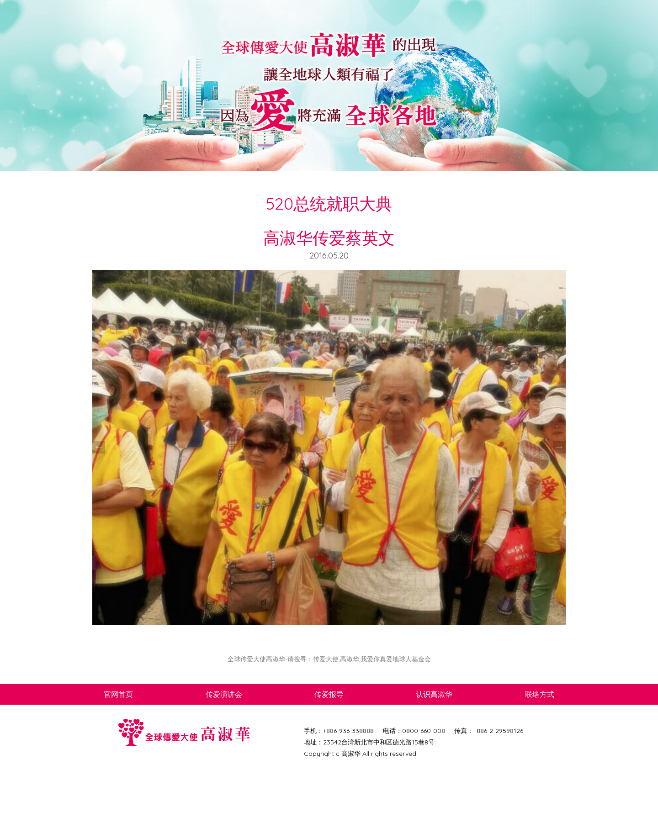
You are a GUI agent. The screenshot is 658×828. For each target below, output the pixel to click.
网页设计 (335, 765)
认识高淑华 (434, 694)
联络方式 (539, 694)
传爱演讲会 (224, 694)
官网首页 (118, 694)
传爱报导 (329, 694)
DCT (317, 765)
